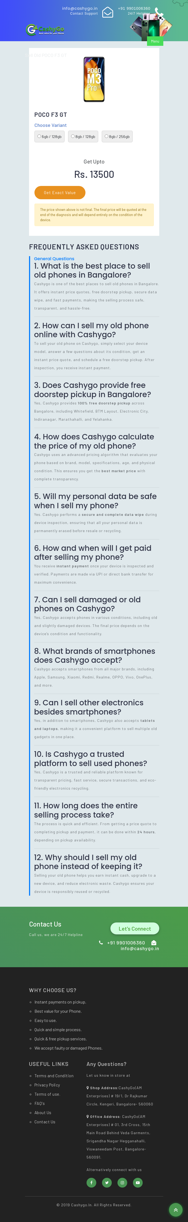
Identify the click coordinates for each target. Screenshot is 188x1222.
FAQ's (39, 1103)
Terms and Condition (54, 1075)
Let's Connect (135, 928)
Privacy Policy (47, 1084)
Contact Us (45, 1121)
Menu (155, 41)
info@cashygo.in (80, 8)
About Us (43, 1112)
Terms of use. (47, 1094)
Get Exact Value (60, 192)
